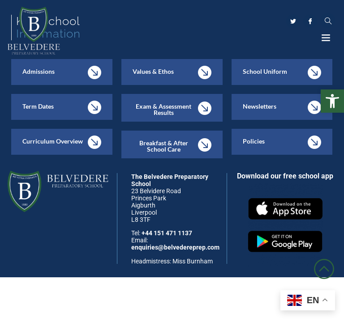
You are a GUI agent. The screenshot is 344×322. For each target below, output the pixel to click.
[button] (332, 101)
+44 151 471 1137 (167, 233)
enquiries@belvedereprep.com (175, 247)
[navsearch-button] (327, 21)
